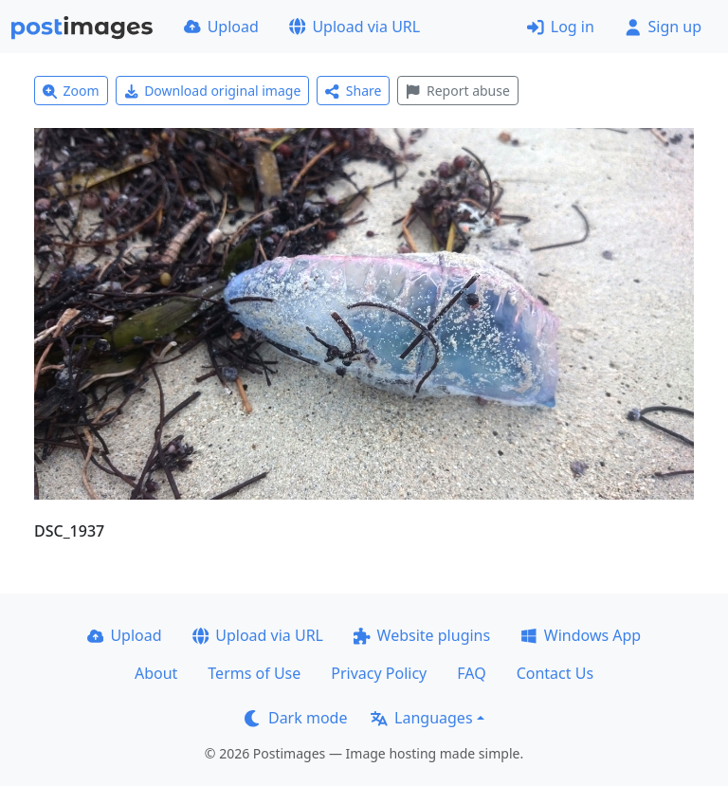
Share (353, 91)
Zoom (71, 91)
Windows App (580, 635)
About (156, 673)
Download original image (212, 91)
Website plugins (422, 635)
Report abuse (457, 91)
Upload (221, 26)
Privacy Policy (379, 673)
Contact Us (555, 673)
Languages (421, 717)
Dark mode (296, 717)
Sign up (663, 26)
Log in (560, 26)
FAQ (471, 673)
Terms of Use (254, 673)
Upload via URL (354, 26)
